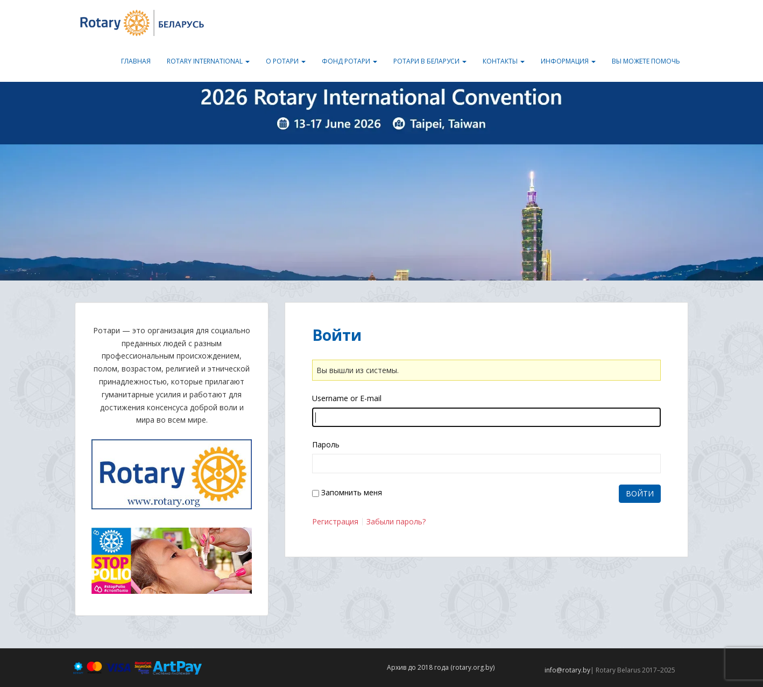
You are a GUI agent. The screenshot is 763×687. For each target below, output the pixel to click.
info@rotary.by (567, 670)
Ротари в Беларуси (430, 61)
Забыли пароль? (396, 521)
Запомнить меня (351, 492)
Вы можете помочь (646, 61)
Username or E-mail (347, 398)
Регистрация (335, 521)
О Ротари (286, 61)
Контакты (504, 61)
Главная (136, 61)
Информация (568, 61)
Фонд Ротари (349, 61)
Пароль (326, 444)
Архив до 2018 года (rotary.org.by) (440, 667)
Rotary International (208, 61)
